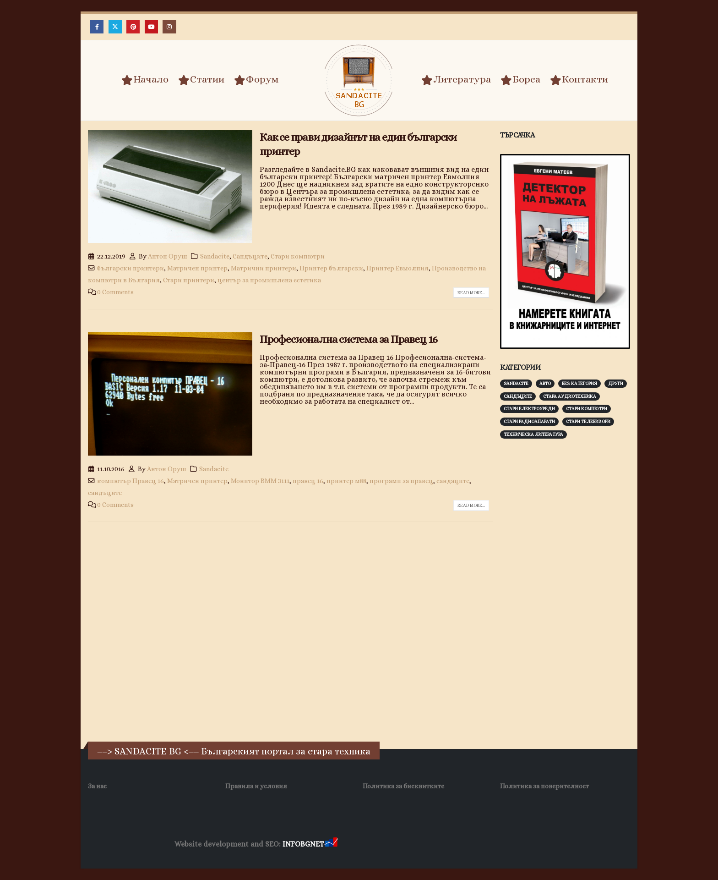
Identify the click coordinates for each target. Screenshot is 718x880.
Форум (256, 79)
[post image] (170, 186)
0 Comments (115, 292)
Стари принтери (188, 280)
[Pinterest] (133, 26)
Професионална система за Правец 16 (348, 339)
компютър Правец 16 (130, 480)
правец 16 (308, 480)
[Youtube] (151, 26)
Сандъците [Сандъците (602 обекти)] (518, 396)
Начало (145, 79)
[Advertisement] (568, 588)
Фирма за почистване (443, 844)
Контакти (579, 79)
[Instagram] (169, 26)
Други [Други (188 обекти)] (615, 383)
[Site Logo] (359, 80)
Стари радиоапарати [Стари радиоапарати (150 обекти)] (529, 421)
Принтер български (331, 268)
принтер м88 (346, 480)
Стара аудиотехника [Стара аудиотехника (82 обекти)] (569, 396)
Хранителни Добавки (372, 844)
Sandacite (214, 256)
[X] (115, 26)
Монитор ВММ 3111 (260, 480)
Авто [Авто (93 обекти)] (545, 383)
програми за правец (401, 480)
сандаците (452, 480)
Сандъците (250, 256)
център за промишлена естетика (269, 280)
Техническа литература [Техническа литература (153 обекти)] (533, 434)
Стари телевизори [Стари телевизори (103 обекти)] (588, 421)
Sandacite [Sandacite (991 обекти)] (516, 383)
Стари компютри (298, 256)
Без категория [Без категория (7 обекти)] (579, 383)
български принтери (130, 268)
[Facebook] (96, 26)
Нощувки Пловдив (510, 844)
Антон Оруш (167, 256)
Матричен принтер (197, 268)
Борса (520, 79)
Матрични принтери (263, 268)
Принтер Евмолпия (397, 268)
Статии (201, 79)
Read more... (471, 292)
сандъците (105, 492)
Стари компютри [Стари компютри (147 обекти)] (586, 408)
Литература (456, 79)
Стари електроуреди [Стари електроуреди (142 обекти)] (529, 408)
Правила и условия (256, 786)
